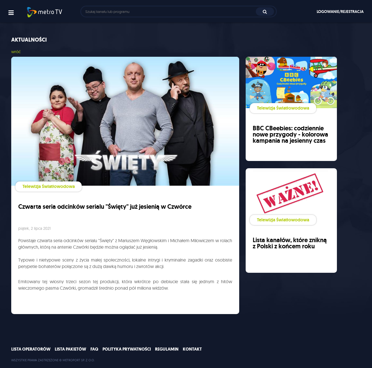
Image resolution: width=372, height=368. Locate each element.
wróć (16, 51)
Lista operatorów (31, 349)
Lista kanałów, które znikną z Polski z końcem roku (290, 243)
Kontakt (192, 349)
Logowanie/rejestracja (340, 11)
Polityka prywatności (126, 349)
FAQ (94, 349)
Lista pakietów (70, 349)
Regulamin (167, 349)
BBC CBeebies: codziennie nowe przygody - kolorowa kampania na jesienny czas (290, 134)
